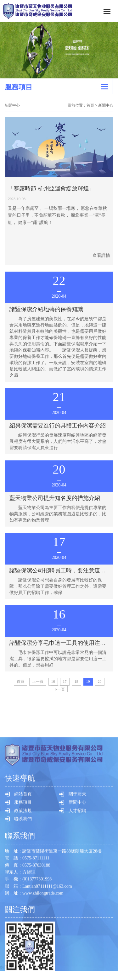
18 (76, 681)
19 (88, 681)
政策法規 (23, 957)
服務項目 (23, 949)
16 (53, 681)
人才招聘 (77, 957)
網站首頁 (23, 940)
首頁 (90, 105)
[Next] (59, 689)
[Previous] (37, 682)
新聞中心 (77, 949)
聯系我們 (23, 965)
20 (100, 681)
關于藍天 (77, 940)
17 (65, 681)
